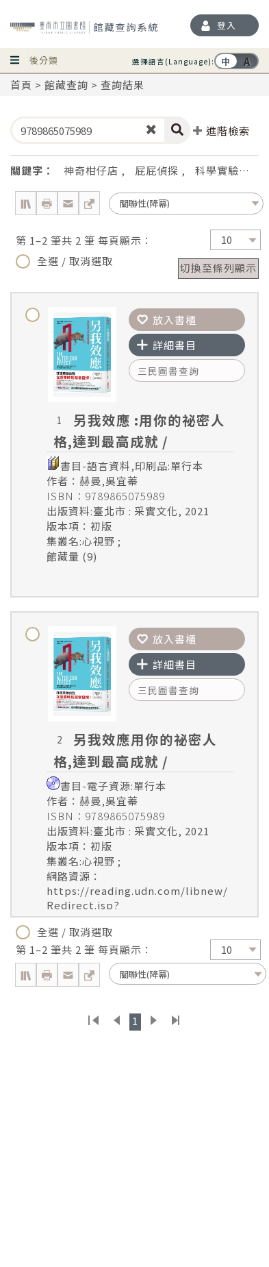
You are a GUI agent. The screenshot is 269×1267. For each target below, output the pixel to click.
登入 (226, 25)
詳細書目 (166, 345)
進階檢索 (221, 130)
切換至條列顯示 (218, 267)
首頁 (21, 84)
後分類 (43, 59)
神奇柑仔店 (91, 170)
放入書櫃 (166, 319)
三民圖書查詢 (168, 371)
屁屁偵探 (157, 170)
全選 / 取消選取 (64, 261)
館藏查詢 (66, 84)
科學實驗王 (222, 170)
